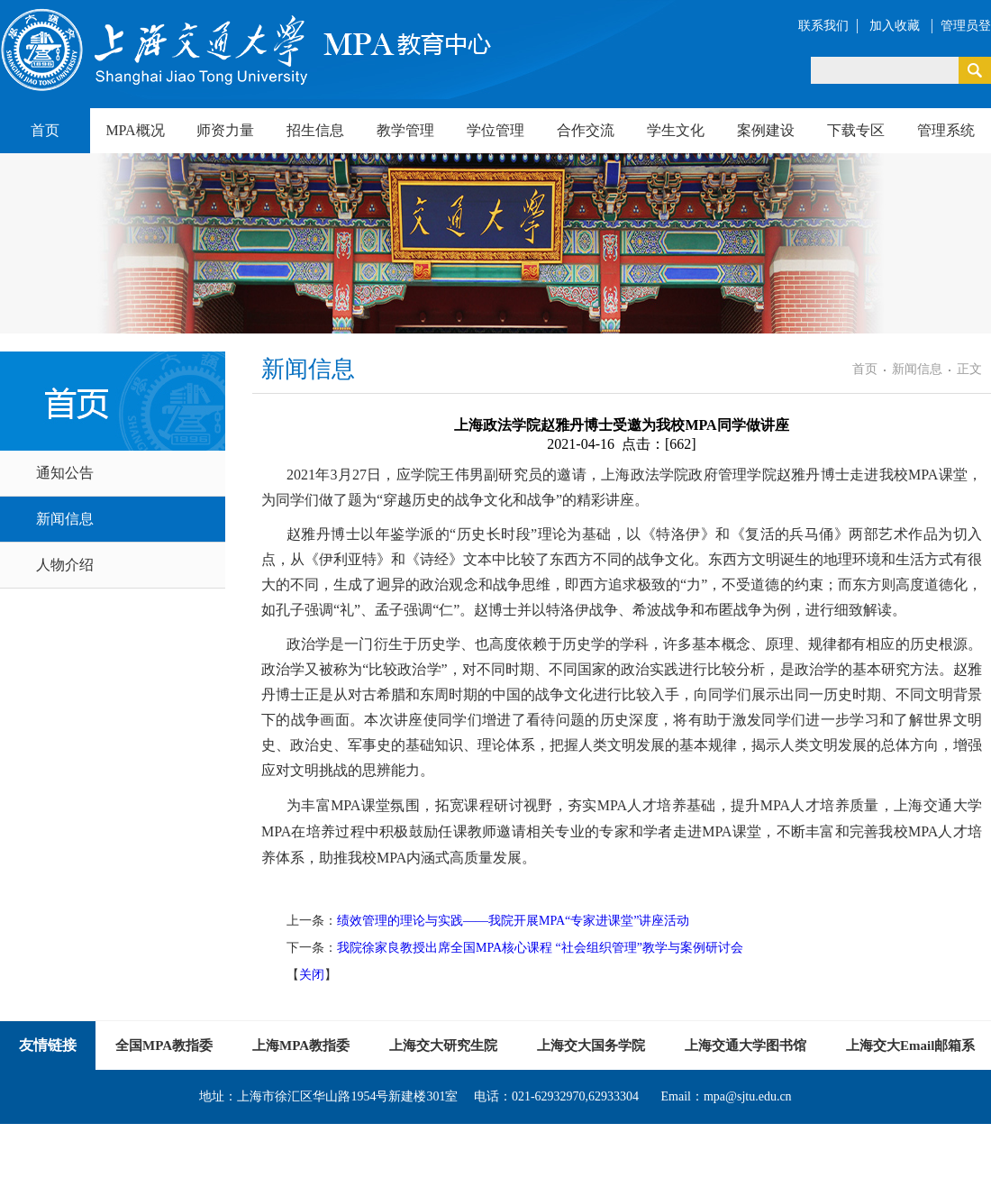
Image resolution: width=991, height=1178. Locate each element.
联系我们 (823, 25)
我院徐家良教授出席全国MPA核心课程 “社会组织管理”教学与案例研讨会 (540, 947)
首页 (45, 130)
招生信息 (315, 130)
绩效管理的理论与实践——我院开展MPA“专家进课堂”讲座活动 (513, 920)
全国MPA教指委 (164, 1045)
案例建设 (766, 130)
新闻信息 (65, 518)
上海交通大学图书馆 (745, 1045)
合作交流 (585, 130)
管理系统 (946, 130)
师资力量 (225, 130)
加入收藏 (896, 25)
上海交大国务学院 (591, 1045)
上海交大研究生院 (443, 1045)
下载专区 (856, 130)
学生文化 (676, 130)
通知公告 (65, 472)
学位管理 (495, 130)
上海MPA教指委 (301, 1045)
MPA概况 (134, 130)
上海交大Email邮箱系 (910, 1045)
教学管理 (405, 130)
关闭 (311, 975)
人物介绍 (65, 564)
